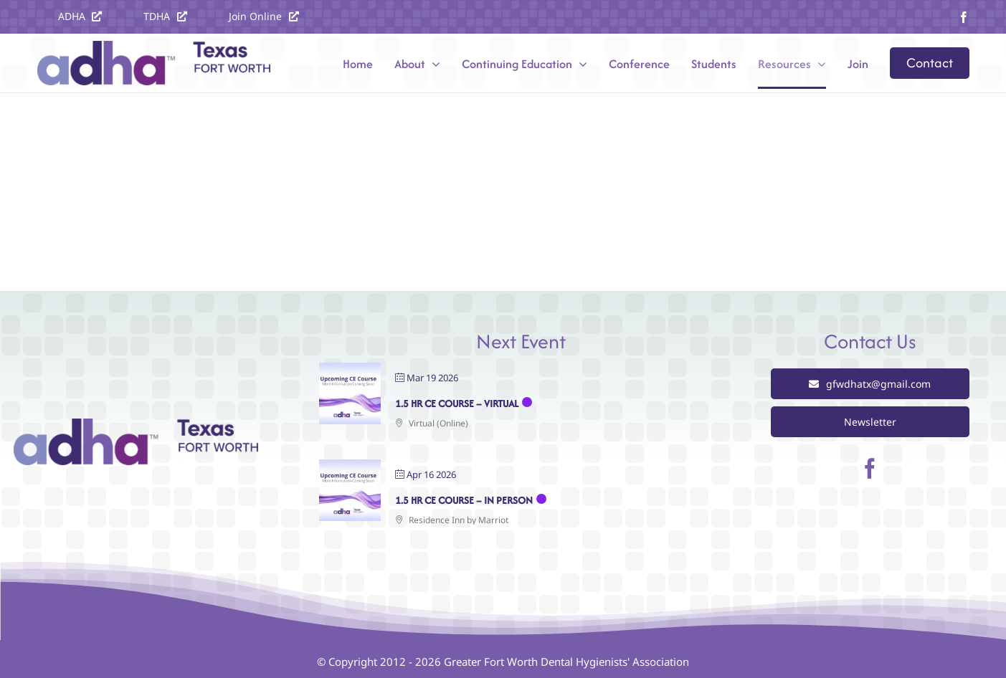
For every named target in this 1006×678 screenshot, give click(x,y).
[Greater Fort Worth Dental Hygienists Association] (136, 425)
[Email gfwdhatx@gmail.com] (870, 383)
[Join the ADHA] (264, 16)
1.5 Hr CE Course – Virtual (456, 403)
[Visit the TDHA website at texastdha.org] (165, 16)
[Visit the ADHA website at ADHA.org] (80, 16)
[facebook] (963, 17)
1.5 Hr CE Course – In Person (464, 500)
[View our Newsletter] (870, 421)
